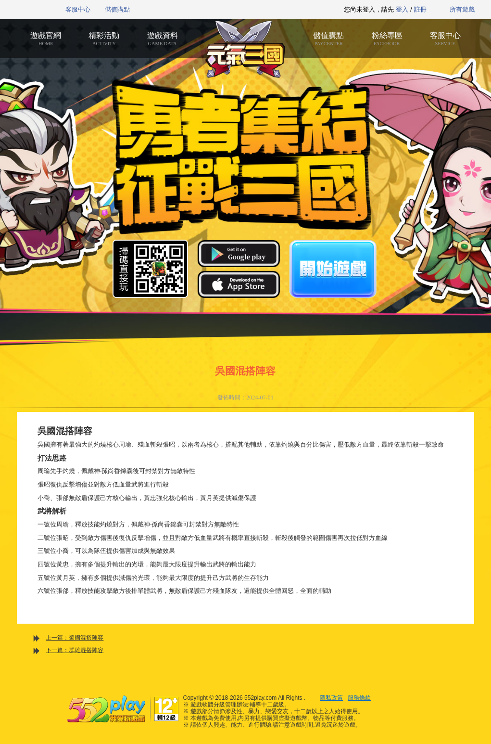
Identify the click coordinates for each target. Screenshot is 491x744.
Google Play (238, 253)
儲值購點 (117, 9)
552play (27, 9)
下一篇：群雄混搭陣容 (74, 650)
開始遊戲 (333, 269)
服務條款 (359, 697)
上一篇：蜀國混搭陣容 (74, 637)
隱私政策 (331, 697)
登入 (402, 9)
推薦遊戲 (222, 9)
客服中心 (77, 9)
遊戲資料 (162, 39)
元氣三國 (245, 49)
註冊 (420, 9)
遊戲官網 (46, 39)
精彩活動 (104, 39)
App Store (238, 284)
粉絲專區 (387, 39)
